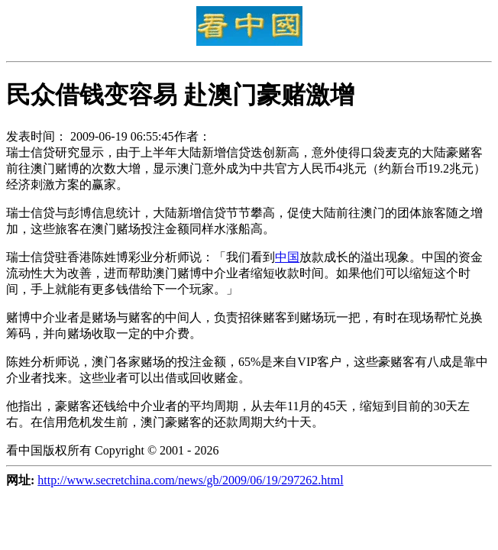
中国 (287, 257)
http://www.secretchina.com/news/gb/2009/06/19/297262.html (190, 480)
